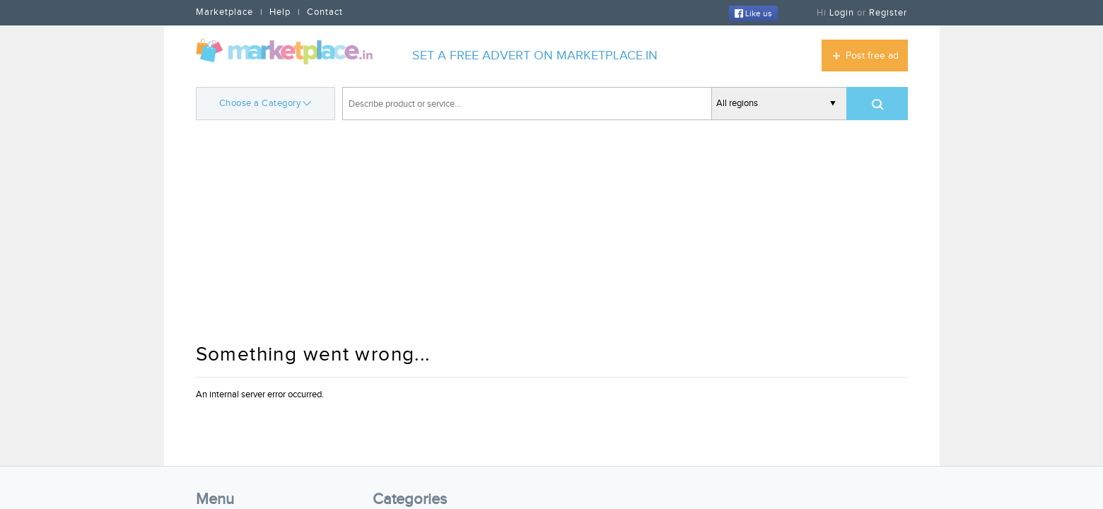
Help (280, 12)
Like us (753, 13)
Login (841, 12)
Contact (325, 12)
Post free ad (872, 56)
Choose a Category (265, 102)
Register (888, 12)
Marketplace (224, 12)
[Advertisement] (552, 233)
